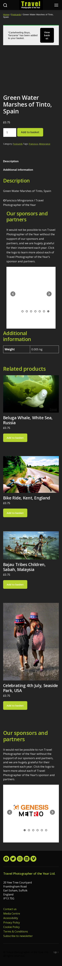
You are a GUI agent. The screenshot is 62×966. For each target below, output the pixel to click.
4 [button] (35, 311)
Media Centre (11, 913)
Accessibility (10, 918)
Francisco (33, 143)
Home (6, 14)
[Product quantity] (9, 132)
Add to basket (30, 132)
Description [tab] (11, 161)
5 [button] (40, 311)
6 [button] (44, 311)
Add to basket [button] (15, 437)
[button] (12, 293)
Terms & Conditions (15, 931)
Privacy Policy (11, 922)
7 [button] (48, 311)
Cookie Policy (11, 927)
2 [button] (27, 311)
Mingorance (44, 143)
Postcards (16, 14)
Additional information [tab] (18, 169)
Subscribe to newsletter (18, 936)
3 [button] (31, 311)
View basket (47, 35)
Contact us (10, 909)
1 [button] (22, 311)
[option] (30, 291)
